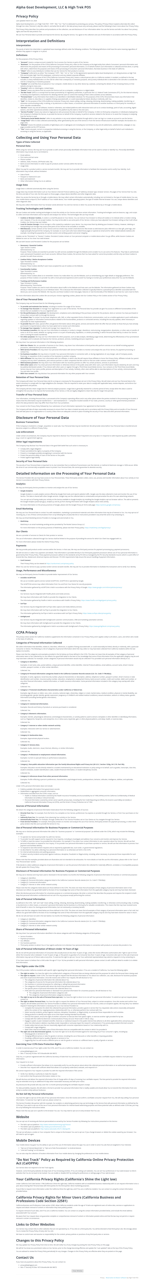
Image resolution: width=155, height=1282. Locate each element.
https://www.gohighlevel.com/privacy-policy (104, 626)
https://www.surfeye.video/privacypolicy (97, 613)
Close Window (77, 1271)
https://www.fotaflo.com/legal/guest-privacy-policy (98, 600)
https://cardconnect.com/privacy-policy (60, 563)
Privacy (102, 1278)
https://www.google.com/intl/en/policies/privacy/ (105, 587)
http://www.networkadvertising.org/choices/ (55, 1124)
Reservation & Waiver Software (116, 1278)
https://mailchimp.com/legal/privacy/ (98, 528)
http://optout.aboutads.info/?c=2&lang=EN (55, 1129)
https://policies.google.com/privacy (108, 505)
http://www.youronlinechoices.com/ (53, 1127)
